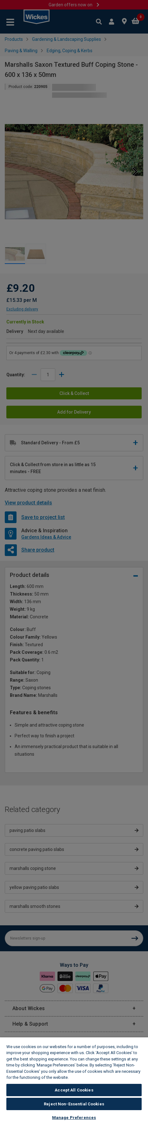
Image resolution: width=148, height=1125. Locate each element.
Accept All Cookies (74, 1090)
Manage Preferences (74, 1117)
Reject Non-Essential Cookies (74, 1104)
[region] (74, 1081)
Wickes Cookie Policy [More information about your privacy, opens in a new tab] (91, 1077)
